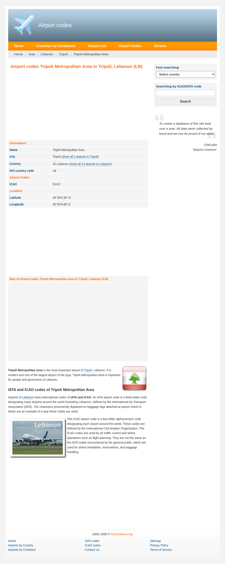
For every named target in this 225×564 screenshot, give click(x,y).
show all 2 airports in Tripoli (80, 156)
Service (160, 46)
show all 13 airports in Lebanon (90, 164)
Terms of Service (161, 549)
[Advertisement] (78, 104)
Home (19, 46)
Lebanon (47, 54)
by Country (20, 545)
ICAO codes (93, 545)
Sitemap (155, 541)
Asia (32, 54)
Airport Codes (130, 46)
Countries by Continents (55, 46)
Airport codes (55, 25)
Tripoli (63, 54)
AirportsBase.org (122, 534)
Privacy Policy (159, 545)
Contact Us (92, 549)
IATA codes (92, 541)
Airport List (97, 46)
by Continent (22, 549)
